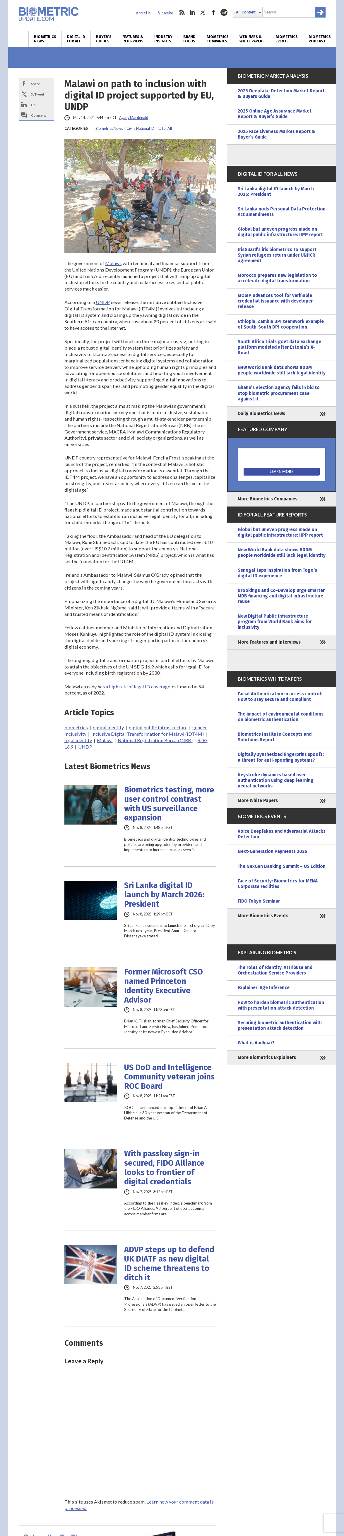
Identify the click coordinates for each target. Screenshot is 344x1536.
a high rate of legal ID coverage (138, 686)
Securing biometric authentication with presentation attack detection (280, 1025)
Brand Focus (189, 38)
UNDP (103, 302)
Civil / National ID (140, 128)
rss (182, 12)
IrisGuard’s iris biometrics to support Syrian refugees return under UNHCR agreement (277, 255)
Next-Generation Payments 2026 (272, 851)
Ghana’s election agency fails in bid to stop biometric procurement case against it (279, 393)
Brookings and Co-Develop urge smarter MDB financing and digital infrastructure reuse (281, 596)
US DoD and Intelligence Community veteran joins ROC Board (169, 1077)
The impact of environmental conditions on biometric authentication (281, 716)
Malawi (113, 263)
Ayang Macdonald (133, 117)
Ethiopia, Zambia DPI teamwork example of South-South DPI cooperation (281, 324)
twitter (203, 12)
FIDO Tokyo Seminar (259, 901)
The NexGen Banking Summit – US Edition (282, 866)
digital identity (108, 727)
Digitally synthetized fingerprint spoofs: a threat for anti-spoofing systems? (281, 757)
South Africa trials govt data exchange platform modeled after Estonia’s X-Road (279, 347)
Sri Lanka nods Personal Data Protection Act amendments (282, 211)
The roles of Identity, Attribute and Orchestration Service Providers (275, 970)
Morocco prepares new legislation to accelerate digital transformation (277, 278)
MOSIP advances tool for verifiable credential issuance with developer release (275, 301)
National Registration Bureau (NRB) (155, 740)
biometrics (76, 727)
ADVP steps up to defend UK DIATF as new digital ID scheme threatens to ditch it (169, 1263)
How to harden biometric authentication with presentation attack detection (281, 1005)
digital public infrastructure (158, 727)
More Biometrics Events (263, 915)
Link (34, 105)
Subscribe (165, 13)
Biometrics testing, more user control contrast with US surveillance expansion (169, 804)
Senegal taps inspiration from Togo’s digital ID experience (277, 573)
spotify (224, 12)
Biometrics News (45, 38)
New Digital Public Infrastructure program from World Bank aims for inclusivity (275, 622)
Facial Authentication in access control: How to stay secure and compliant (280, 696)
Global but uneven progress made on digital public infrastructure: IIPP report (280, 232)
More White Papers (258, 800)
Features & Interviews (132, 38)
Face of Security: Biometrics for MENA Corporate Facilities (278, 883)
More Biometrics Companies (267, 499)
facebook (213, 12)
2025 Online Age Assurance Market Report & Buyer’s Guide (275, 113)
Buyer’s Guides (104, 38)
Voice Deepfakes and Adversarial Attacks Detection (282, 834)
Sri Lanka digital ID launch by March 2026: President (164, 895)
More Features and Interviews (269, 642)
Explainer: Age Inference (264, 987)
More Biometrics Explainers (267, 1057)
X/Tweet (37, 94)
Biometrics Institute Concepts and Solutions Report (275, 737)
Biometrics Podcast (320, 38)
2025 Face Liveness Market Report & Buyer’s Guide (276, 134)
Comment (38, 115)
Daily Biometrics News (261, 413)
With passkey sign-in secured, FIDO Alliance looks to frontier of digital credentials (164, 1167)
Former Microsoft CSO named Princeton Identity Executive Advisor (163, 986)
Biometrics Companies (217, 38)
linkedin (192, 12)
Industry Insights (163, 38)
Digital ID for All (76, 38)
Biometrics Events (286, 38)
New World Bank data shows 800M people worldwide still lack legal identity (282, 370)
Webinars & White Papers (252, 38)
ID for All (165, 128)
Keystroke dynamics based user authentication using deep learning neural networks (276, 780)
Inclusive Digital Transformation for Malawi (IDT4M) (147, 734)
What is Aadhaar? (256, 1043)
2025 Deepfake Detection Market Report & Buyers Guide (281, 93)
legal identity (78, 740)
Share (35, 84)
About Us (143, 13)
